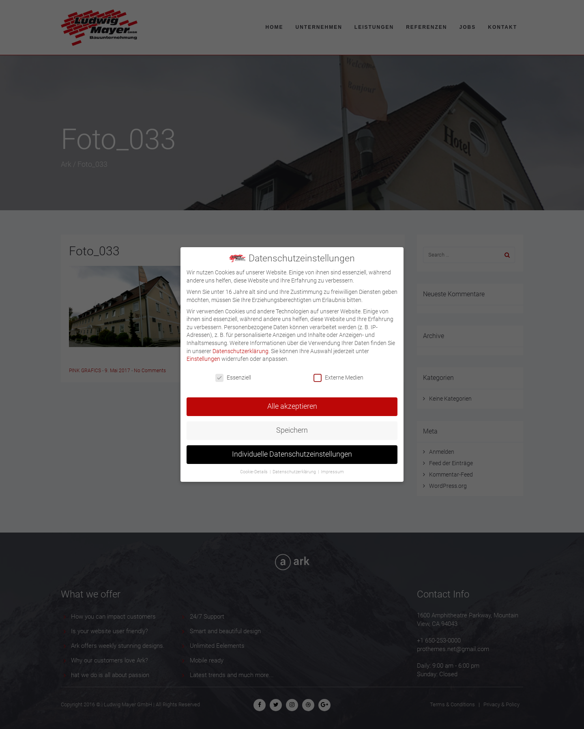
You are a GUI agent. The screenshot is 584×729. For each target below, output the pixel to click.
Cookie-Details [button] (254, 466)
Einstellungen (203, 353)
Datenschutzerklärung (240, 345)
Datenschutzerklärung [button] (295, 466)
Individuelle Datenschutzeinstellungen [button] (292, 448)
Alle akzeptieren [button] (292, 401)
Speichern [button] (292, 425)
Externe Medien (338, 372)
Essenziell (233, 372)
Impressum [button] (332, 466)
